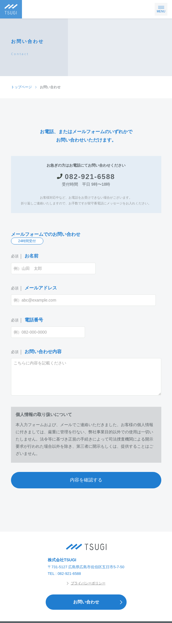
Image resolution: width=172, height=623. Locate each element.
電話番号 (27, 320)
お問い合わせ (99, 602)
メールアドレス (34, 288)
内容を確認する (86, 479)
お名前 (24, 256)
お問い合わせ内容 (36, 352)
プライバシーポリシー (86, 583)
